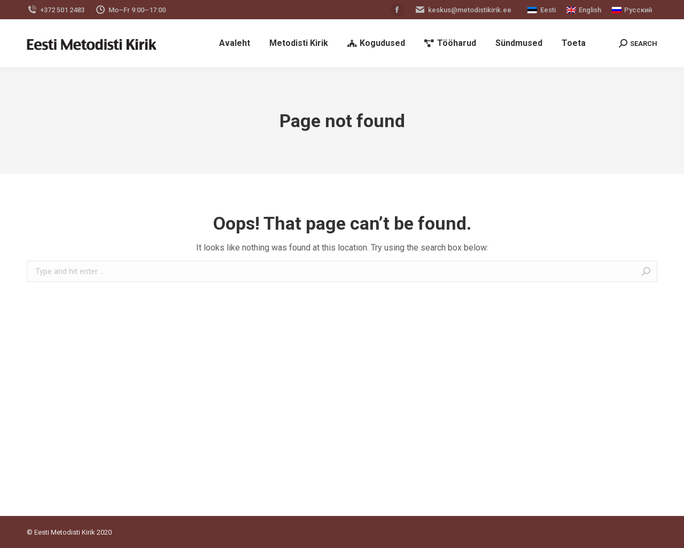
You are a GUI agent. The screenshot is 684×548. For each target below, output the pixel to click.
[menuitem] (234, 43)
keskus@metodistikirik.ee (463, 9)
